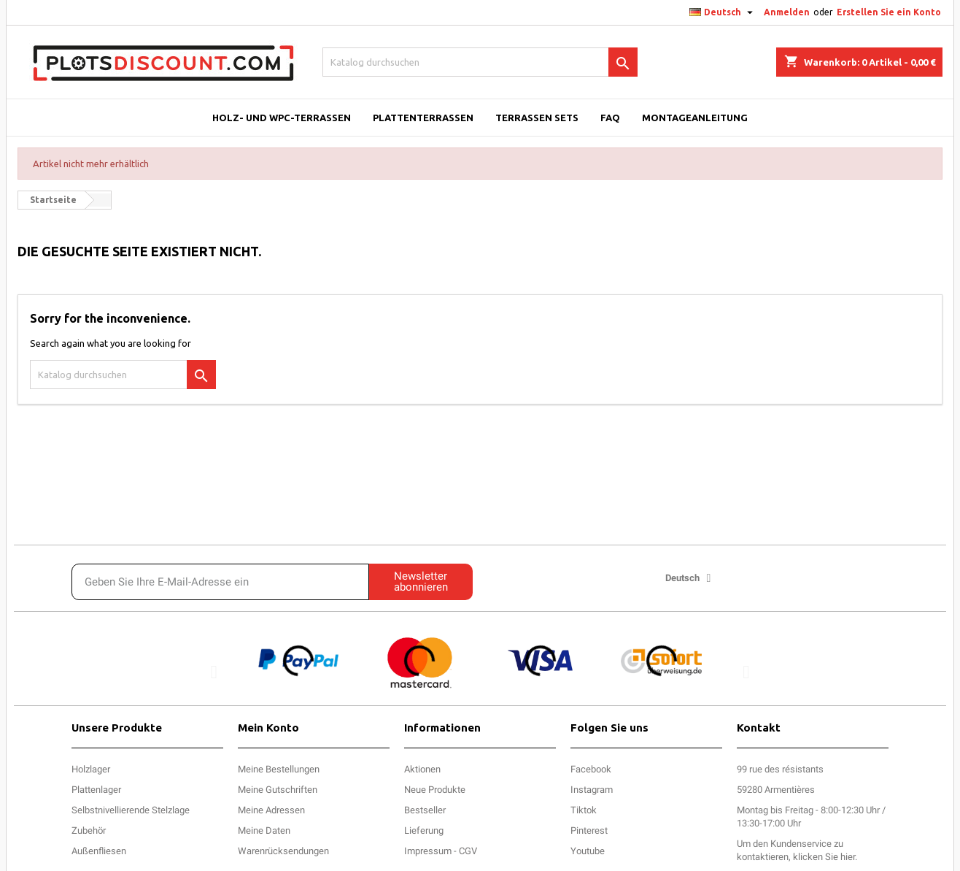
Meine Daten (264, 830)
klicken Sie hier (824, 856)
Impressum (428, 850)
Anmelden (787, 12)
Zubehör (88, 830)
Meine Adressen (271, 810)
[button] (214, 671)
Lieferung (424, 830)
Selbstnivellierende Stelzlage (130, 810)
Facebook (590, 769)
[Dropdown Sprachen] (722, 12)
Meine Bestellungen (279, 769)
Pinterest (589, 830)
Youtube (587, 850)
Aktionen (422, 769)
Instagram (591, 789)
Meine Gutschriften (277, 789)
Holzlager (90, 769)
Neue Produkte (434, 789)
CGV (468, 850)
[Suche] (480, 62)
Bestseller (425, 810)
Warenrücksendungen (283, 850)
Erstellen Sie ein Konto (889, 12)
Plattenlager (96, 789)
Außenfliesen (98, 850)
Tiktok (583, 810)
